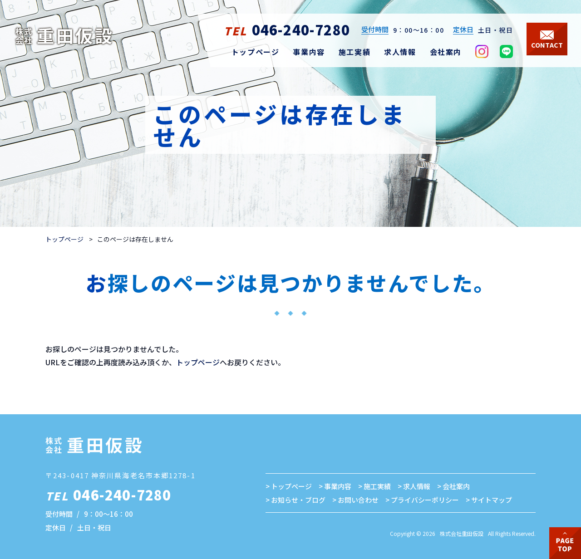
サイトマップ (491, 500)
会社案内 (456, 486)
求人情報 (416, 486)
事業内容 (337, 486)
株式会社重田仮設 (461, 533)
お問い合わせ (358, 500)
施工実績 (377, 486)
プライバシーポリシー (425, 500)
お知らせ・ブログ (298, 500)
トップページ (64, 239)
